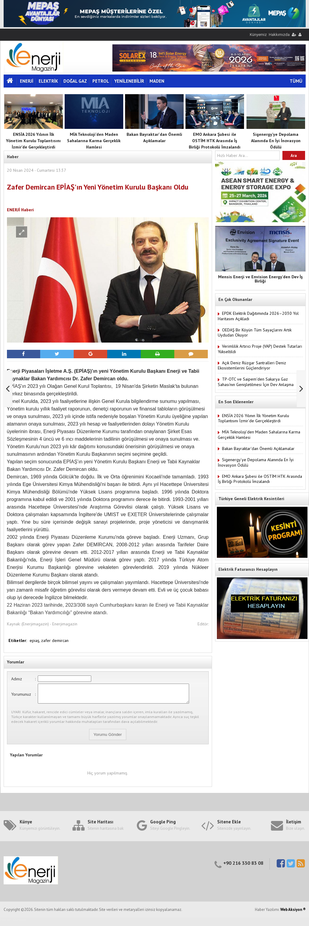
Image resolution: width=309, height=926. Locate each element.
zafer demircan (55, 640)
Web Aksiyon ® (293, 913)
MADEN (157, 81)
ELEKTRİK (48, 81)
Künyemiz (258, 34)
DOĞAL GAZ (75, 81)
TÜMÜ (296, 81)
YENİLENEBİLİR (129, 81)
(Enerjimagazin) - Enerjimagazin (49, 624)
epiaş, (35, 640)
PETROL (100, 81)
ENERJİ (26, 81)
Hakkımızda (279, 34)
